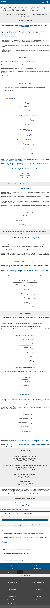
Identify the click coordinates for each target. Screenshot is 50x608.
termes (12, 568)
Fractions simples (12, 578)
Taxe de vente (12, 592)
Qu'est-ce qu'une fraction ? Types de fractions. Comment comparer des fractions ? (25, 530)
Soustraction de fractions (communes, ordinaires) (16, 553)
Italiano (26, 572)
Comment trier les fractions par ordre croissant (15, 546)
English (8, 572)
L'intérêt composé (37, 599)
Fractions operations (37, 578)
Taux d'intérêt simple (12, 603)
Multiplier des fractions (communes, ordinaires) (16, 557)
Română (32, 572)
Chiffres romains (37, 589)
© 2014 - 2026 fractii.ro (25, 575)
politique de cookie (37, 568)
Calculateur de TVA (12, 596)
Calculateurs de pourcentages (37, 582)
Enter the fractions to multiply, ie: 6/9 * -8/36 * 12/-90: (16, 514)
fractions (3, 1)
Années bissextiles (37, 596)
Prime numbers (12, 589)
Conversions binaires (37, 592)
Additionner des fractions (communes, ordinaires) (16, 549)
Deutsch (3, 572)
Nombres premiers (37, 585)
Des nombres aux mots (12, 582)
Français (20, 572)
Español (14, 572)
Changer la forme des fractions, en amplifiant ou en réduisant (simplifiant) (23, 533)
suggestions (37, 565)
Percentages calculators (12, 585)
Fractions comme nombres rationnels (13, 560)
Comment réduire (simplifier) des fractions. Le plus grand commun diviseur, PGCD (25, 537)
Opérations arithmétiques (12, 599)
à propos (13, 565)
